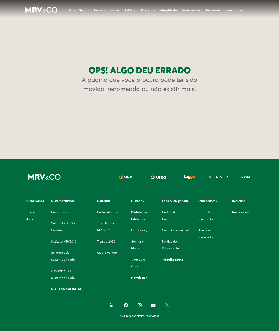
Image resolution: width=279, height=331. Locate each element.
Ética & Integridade (175, 201)
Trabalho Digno (172, 260)
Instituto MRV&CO (64, 241)
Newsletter (139, 278)
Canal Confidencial (175, 230)
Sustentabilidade (106, 10)
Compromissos (61, 212)
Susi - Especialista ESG (66, 289)
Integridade (168, 10)
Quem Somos (79, 10)
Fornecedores (191, 10)
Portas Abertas (107, 212)
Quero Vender (107, 253)
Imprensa (213, 10)
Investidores (233, 10)
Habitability (139, 230)
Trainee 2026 (106, 241)
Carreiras (148, 10)
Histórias (130, 10)
